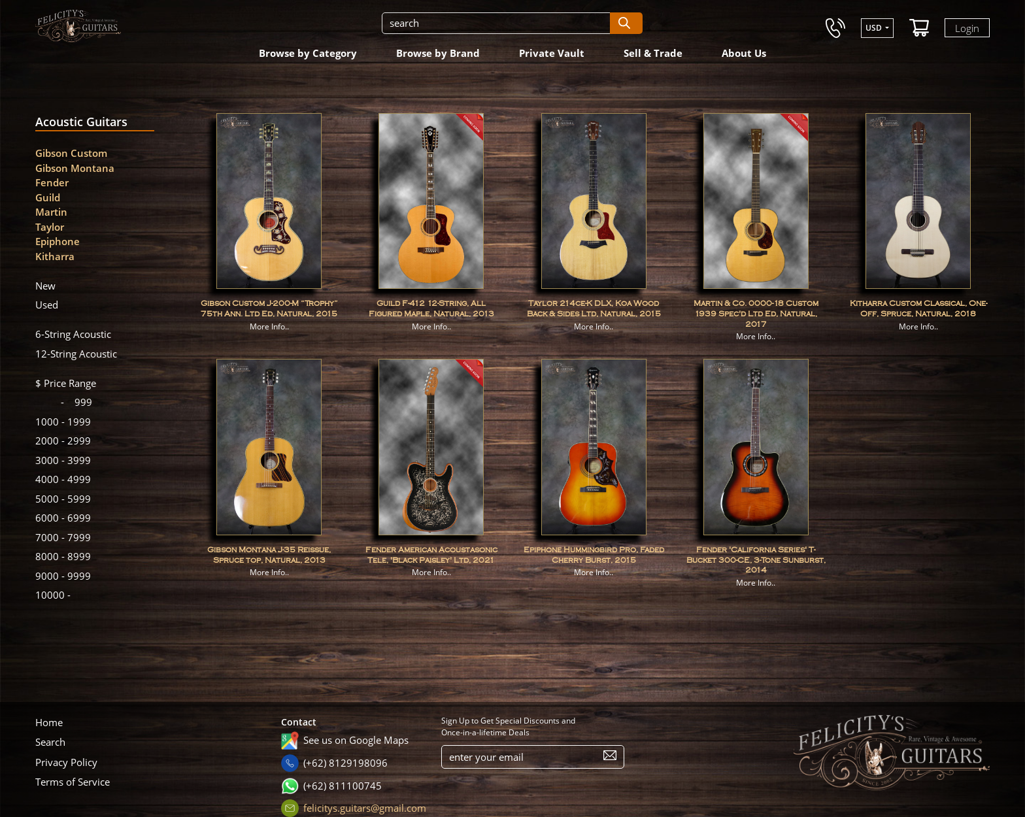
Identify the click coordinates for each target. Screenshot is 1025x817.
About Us (744, 52)
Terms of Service (72, 781)
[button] (877, 28)
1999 (63, 421)
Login (967, 27)
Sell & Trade (653, 52)
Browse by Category (308, 52)
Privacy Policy (66, 762)
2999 (63, 440)
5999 (63, 498)
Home (49, 722)
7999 (63, 537)
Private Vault (551, 52)
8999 (63, 556)
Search (50, 741)
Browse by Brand (438, 52)
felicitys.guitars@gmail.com (364, 807)
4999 (63, 479)
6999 (63, 517)
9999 (63, 575)
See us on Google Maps (356, 739)
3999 (63, 460)
